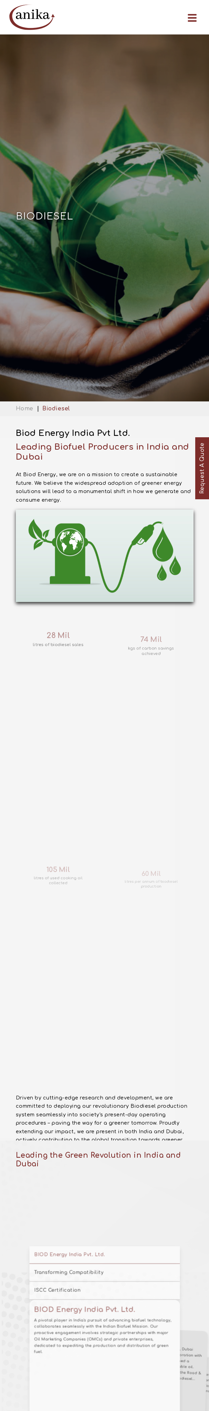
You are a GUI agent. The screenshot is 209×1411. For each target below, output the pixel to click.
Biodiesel (56, 409)
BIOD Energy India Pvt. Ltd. (78, 1359)
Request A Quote (202, 468)
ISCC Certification (70, 1385)
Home (24, 409)
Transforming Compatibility (78, 1372)
